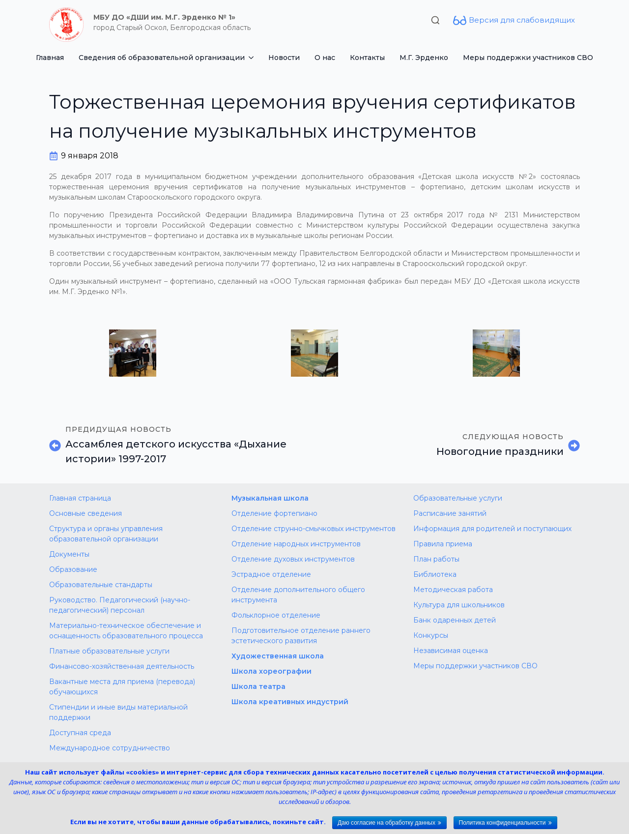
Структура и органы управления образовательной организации (106, 533)
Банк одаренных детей (454, 620)
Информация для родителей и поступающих (492, 528)
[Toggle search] (435, 20)
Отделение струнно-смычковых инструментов (313, 528)
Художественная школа (277, 656)
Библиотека (435, 574)
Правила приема (442, 543)
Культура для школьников (459, 604)
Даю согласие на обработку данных (386, 822)
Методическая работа (453, 589)
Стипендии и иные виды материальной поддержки (118, 712)
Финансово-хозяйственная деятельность (121, 666)
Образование (73, 569)
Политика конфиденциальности (502, 822)
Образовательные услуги (457, 498)
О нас (324, 57)
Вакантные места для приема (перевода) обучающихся (122, 686)
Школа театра (258, 686)
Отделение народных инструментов (296, 543)
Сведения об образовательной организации (162, 57)
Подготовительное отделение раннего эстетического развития (301, 635)
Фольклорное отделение (275, 615)
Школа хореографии (271, 671)
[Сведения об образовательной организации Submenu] (253, 57)
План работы (436, 559)
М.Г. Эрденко (424, 57)
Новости (284, 57)
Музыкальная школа (270, 498)
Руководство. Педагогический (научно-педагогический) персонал (119, 605)
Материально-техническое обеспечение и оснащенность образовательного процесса (126, 630)
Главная (50, 57)
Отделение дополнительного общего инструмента (298, 594)
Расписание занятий (449, 513)
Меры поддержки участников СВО (528, 57)
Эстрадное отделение (271, 574)
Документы (69, 554)
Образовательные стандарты (100, 584)
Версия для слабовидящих (522, 20)
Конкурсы (430, 635)
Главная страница (80, 498)
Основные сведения (85, 513)
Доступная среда (80, 732)
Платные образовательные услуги (109, 651)
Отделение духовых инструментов (293, 559)
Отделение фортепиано (274, 513)
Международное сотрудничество (109, 748)
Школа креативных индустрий (289, 701)
